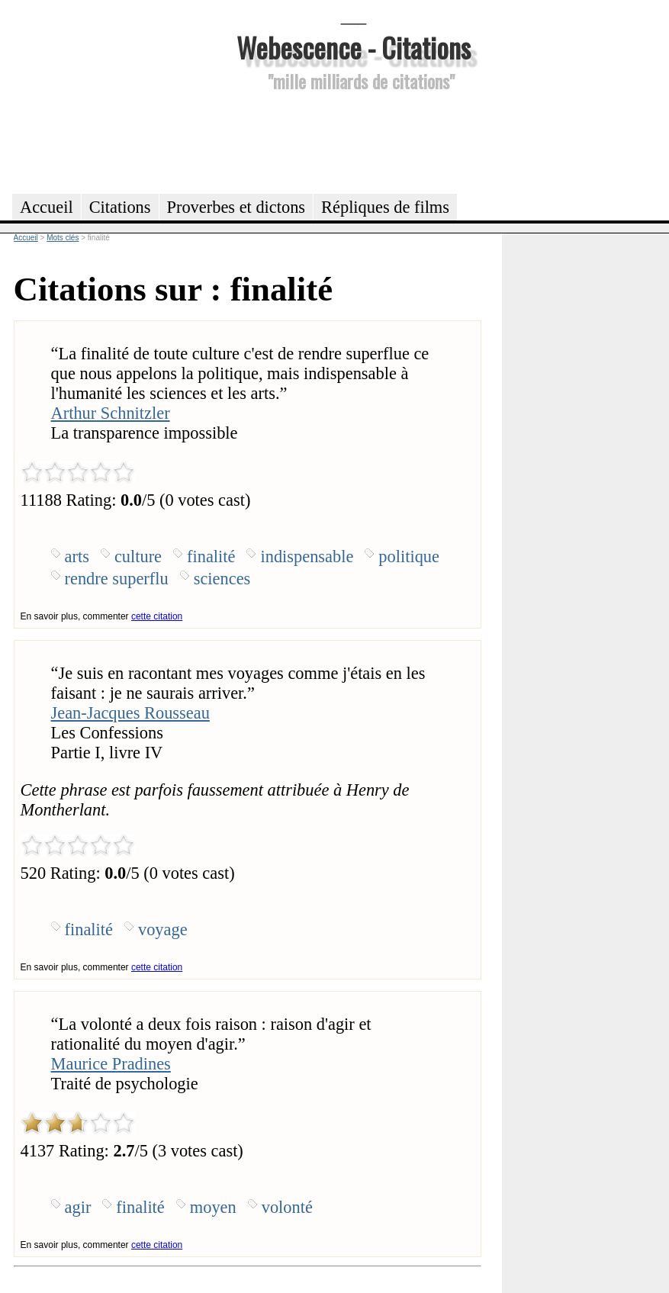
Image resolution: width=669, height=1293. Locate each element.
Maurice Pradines (111, 1063)
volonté (287, 1207)
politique (408, 556)
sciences (222, 578)
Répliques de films (385, 207)
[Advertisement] (354, 140)
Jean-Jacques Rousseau (130, 712)
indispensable (306, 556)
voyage (163, 929)
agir (78, 1207)
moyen (213, 1207)
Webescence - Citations (353, 47)
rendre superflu (117, 578)
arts (77, 556)
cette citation (156, 616)
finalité (211, 556)
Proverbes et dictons (236, 207)
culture (138, 556)
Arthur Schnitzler (110, 413)
